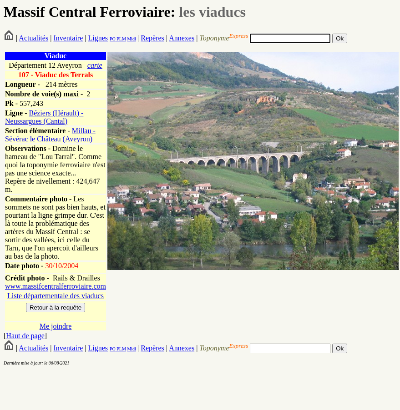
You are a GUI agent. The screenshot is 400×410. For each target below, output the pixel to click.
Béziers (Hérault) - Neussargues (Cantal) (44, 117)
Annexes (181, 38)
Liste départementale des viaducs (55, 296)
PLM (121, 38)
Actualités (33, 38)
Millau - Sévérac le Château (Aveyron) (50, 135)
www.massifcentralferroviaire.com (55, 286)
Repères (152, 38)
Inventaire (68, 38)
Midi (131, 38)
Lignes (98, 38)
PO (113, 38)
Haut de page (25, 336)
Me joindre (56, 326)
